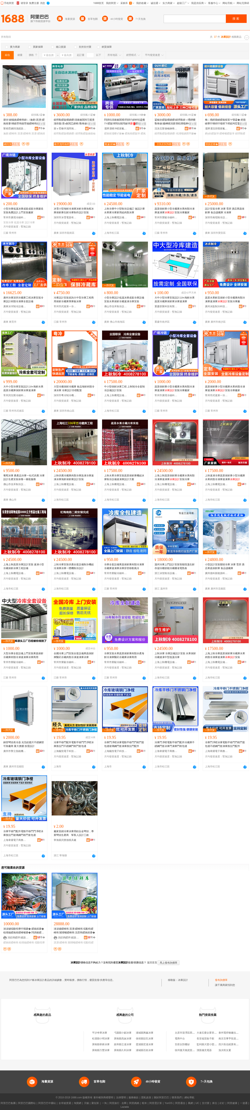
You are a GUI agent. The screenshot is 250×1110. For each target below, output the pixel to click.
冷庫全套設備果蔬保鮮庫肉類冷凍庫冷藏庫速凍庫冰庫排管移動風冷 (124, 566)
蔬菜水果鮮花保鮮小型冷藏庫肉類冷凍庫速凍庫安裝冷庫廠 (225, 299)
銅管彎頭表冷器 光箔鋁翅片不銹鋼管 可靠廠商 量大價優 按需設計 (23, 744)
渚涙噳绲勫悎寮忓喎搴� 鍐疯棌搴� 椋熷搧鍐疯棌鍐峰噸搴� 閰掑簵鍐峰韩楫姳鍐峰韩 (23, 930)
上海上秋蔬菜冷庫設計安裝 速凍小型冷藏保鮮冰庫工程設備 (23, 566)
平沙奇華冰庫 (99, 1032)
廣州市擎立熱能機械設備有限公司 (14, 751)
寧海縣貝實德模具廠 (65, 840)
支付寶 (205, 1103)
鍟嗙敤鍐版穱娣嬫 (64, 133)
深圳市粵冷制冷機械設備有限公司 (65, 395)
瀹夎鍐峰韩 (10, 133)
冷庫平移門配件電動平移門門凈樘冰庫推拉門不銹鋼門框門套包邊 (74, 744)
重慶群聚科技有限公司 (166, 306)
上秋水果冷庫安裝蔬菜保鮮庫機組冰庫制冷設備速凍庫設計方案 (124, 477)
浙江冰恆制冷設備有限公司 (166, 573)
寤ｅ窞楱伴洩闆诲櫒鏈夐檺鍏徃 (65, 128)
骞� (42, 128)
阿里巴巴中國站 (47, 1103)
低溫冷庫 (19, 222)
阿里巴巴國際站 (27, 1103)
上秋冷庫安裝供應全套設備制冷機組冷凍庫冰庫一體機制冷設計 (74, 566)
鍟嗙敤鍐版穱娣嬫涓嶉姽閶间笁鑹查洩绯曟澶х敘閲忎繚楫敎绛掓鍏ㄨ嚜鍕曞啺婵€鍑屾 (74, 121)
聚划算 (95, 1103)
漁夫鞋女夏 (225, 1050)
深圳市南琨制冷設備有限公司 (216, 217)
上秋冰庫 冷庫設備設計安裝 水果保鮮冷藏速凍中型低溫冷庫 (175, 655)
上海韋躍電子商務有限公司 (166, 751)
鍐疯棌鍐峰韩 (10, 942)
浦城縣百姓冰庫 (144, 1050)
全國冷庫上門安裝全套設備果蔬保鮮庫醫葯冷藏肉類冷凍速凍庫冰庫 (74, 655)
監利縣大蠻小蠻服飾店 (209, 1044)
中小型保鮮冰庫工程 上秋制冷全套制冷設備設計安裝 (124, 388)
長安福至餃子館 (205, 1038)
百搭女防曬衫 (182, 1044)
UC (197, 1103)
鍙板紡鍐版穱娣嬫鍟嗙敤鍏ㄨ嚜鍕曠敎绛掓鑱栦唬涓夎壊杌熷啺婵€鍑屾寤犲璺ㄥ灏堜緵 (175, 121)
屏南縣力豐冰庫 (101, 1050)
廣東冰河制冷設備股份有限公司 (14, 306)
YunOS (168, 1103)
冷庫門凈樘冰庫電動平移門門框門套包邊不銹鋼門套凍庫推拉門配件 (225, 744)
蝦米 (144, 1103)
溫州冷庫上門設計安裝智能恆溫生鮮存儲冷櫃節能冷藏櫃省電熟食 (175, 566)
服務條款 (134, 1097)
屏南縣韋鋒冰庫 (101, 1044)
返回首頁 (152, 962)
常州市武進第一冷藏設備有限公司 (65, 306)
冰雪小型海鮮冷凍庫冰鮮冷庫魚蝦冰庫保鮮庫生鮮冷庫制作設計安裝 (74, 210)
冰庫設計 (183, 980)
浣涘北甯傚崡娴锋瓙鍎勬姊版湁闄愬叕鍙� (166, 128)
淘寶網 (77, 1103)
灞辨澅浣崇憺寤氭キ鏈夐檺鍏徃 (216, 128)
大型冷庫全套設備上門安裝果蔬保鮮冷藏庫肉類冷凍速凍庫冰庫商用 (23, 655)
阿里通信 (180, 1103)
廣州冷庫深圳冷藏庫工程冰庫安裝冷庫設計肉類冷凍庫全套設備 (23, 299)
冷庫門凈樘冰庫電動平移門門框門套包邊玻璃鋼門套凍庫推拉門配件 (124, 744)
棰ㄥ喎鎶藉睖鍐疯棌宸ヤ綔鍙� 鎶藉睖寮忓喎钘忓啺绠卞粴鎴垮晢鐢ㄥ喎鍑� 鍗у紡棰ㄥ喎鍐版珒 (225, 121)
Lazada (125, 1106)
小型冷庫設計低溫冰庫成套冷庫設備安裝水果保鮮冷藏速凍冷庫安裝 (124, 299)
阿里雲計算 (155, 1103)
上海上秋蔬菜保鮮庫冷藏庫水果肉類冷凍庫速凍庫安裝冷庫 (175, 477)
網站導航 (189, 1097)
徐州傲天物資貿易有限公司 (190, 1050)
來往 (214, 1103)
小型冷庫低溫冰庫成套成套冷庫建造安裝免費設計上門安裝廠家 (23, 210)
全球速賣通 (65, 1103)
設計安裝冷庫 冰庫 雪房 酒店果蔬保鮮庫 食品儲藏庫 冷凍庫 (224, 210)
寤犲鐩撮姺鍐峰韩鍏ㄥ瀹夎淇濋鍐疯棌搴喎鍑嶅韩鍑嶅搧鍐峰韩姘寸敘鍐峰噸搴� (24, 121)
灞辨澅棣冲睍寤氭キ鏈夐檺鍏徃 (115, 128)
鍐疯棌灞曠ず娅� (114, 133)
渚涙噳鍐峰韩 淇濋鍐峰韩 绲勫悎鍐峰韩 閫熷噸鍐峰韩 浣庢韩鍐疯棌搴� (74, 930)
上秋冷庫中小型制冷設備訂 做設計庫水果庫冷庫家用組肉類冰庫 (124, 210)
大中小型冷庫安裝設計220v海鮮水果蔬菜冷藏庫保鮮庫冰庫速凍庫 (175, 299)
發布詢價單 (221, 980)
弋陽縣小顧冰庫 (122, 1032)
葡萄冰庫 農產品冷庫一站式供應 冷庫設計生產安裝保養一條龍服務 (24, 477)
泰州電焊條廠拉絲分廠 (231, 1032)
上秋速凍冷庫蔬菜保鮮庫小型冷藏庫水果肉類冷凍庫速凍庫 (225, 477)
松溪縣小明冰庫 (101, 1038)
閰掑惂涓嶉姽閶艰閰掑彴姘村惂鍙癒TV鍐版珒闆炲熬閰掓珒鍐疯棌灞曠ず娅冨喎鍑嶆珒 (124, 121)
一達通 (244, 1103)
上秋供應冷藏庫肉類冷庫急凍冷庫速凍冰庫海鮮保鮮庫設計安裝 (74, 477)
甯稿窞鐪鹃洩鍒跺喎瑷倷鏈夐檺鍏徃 (14, 128)
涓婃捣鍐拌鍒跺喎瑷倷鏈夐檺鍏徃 (19, 937)
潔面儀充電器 (204, 1050)
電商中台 (180, 1038)
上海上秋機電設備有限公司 (115, 217)
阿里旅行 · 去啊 (117, 1103)
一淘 (104, 1103)
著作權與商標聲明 (103, 1097)
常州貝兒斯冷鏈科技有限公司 (14, 395)
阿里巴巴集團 (8, 1103)
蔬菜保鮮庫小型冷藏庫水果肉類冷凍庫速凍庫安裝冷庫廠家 (175, 210)
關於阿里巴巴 (161, 1097)
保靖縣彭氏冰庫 (144, 1038)
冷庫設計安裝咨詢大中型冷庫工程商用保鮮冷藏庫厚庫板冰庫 (74, 299)
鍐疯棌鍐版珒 (132, 133)
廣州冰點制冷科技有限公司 (216, 306)
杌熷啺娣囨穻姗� (186, 133)
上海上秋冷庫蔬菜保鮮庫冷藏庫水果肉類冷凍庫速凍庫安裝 (225, 655)
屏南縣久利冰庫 (122, 1050)
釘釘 (222, 1103)
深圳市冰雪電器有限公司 (65, 217)
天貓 (86, 1103)
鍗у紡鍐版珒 (212, 133)
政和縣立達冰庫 (122, 1044)
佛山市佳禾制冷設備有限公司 (115, 306)
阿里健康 (232, 1103)
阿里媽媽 (134, 1103)
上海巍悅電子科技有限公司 (65, 751)
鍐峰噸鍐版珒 (226, 133)
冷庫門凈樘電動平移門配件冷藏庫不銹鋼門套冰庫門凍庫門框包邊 (175, 744)
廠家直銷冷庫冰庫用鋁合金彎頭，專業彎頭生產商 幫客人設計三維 (74, 833)
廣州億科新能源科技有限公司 (216, 573)
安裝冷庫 (8, 222)
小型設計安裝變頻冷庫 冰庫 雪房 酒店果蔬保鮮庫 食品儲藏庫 (224, 566)
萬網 (190, 1103)
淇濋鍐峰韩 (24, 133)
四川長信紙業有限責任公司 (234, 1044)
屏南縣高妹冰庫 (122, 1038)
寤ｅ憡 (41, 123)
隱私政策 (146, 1097)
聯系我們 (177, 1097)
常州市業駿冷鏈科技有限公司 (166, 217)
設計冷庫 (30, 222)
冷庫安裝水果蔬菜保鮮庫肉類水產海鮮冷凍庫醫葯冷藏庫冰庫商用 (124, 655)
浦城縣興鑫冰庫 (144, 1032)
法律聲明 (121, 1097)
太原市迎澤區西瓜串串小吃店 (191, 1032)
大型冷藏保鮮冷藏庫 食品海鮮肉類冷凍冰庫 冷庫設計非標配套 (74, 388)
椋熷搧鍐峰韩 (26, 942)
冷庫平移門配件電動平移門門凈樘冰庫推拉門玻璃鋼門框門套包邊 (23, 833)
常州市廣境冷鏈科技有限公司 (14, 217)
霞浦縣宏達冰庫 (144, 1044)
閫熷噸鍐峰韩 (75, 942)
